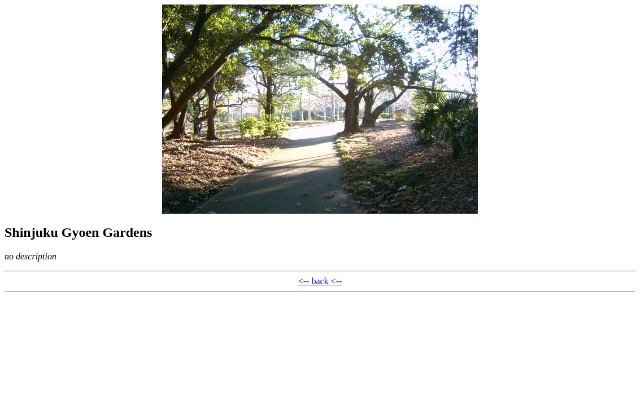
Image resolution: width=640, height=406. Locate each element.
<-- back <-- (320, 281)
